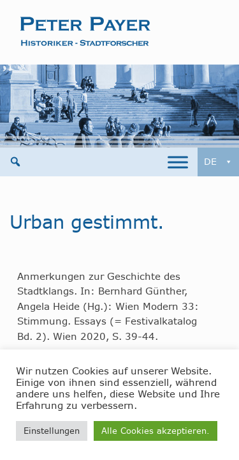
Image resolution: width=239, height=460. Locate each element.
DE (218, 162)
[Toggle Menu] (178, 162)
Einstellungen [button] (52, 430)
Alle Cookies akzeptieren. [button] (155, 430)
